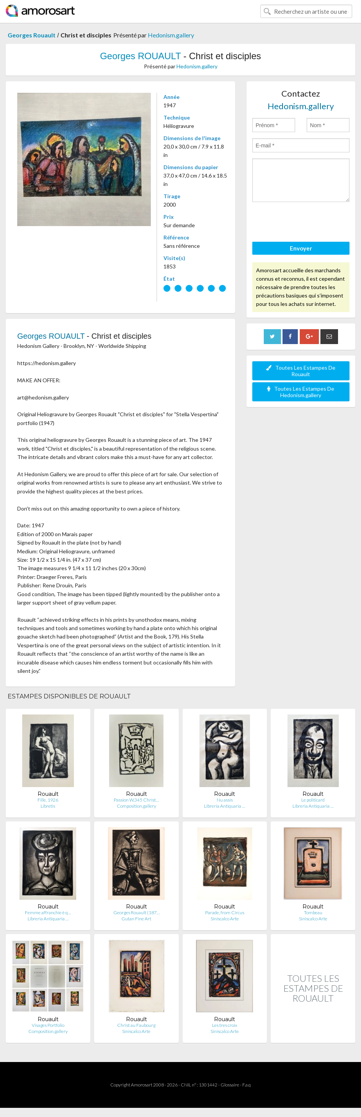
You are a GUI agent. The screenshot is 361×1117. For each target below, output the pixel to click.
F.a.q (246, 1085)
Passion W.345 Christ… (136, 800)
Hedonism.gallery (171, 35)
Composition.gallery (136, 806)
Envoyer (301, 248)
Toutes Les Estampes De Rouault (300, 370)
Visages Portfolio (48, 1025)
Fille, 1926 (48, 800)
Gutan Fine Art (136, 918)
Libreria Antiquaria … (224, 806)
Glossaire (230, 1085)
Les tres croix (224, 1025)
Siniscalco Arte (225, 918)
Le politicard (313, 800)
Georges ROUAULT (140, 56)
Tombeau (313, 912)
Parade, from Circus (224, 912)
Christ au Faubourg (136, 1025)
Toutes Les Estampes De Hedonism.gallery (300, 391)
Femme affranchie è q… (48, 912)
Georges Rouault (32, 35)
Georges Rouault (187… (136, 912)
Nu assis (225, 800)
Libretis (48, 806)
